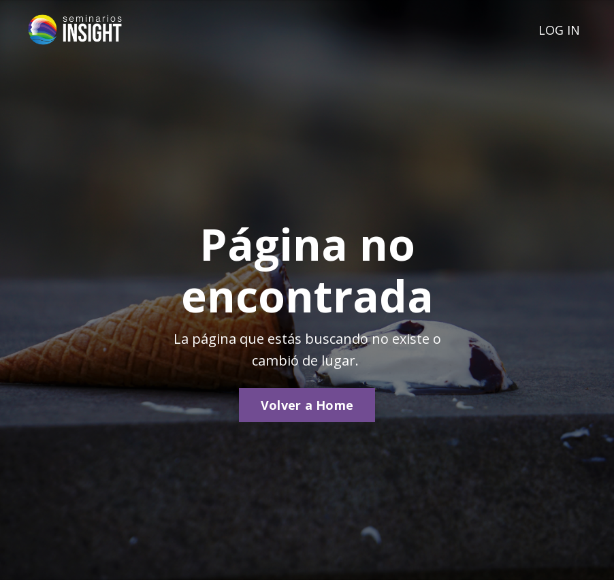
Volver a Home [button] (307, 405)
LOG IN (559, 30)
